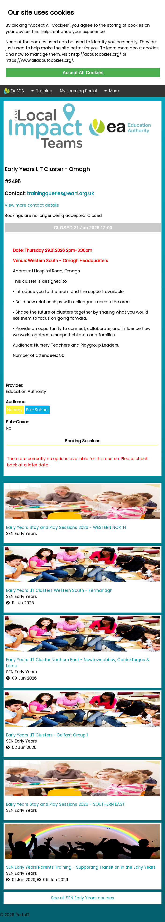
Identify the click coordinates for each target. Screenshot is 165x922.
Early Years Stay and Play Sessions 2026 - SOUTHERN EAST (65, 804)
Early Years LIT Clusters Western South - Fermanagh (59, 590)
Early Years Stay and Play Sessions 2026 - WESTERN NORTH (66, 527)
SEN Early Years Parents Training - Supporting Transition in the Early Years (81, 867)
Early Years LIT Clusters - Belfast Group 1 (47, 735)
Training (41, 91)
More (111, 91)
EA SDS (14, 91)
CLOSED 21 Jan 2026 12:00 (83, 227)
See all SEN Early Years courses (82, 898)
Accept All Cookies (82, 72)
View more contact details (32, 205)
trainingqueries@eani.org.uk (60, 193)
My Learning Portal (78, 91)
